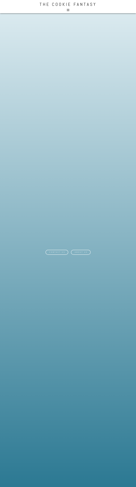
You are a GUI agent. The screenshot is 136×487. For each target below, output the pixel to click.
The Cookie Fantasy (68, 4)
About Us (81, 252)
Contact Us (57, 252)
